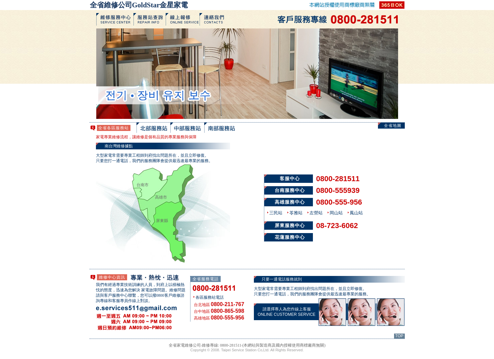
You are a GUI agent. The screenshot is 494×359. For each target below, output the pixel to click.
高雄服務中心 (290, 202)
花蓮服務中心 (290, 237)
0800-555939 (338, 190)
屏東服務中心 (290, 225)
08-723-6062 (337, 225)
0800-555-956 (339, 202)
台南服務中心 (290, 190)
